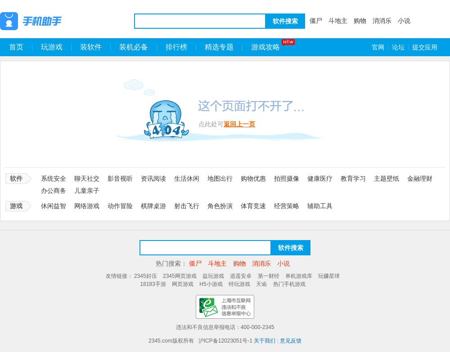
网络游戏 (86, 205)
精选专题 (219, 47)
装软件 (91, 47)
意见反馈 (291, 341)
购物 (360, 20)
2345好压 (145, 276)
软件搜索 (285, 21)
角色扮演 (220, 205)
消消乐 (382, 20)
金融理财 (419, 178)
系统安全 (53, 178)
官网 (378, 47)
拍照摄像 (286, 178)
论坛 (398, 47)
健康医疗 (320, 178)
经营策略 (286, 205)
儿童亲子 (86, 190)
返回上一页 (239, 124)
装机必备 (133, 47)
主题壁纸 (386, 178)
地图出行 (220, 178)
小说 (404, 20)
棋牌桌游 (153, 205)
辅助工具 (320, 205)
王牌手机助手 (54, 21)
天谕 (261, 284)
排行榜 (176, 47)
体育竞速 (253, 205)
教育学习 (353, 178)
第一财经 (268, 276)
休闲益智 (53, 205)
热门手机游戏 (289, 284)
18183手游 (153, 284)
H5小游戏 (210, 284)
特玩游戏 (239, 284)
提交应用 (424, 47)
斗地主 (337, 20)
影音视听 (120, 178)
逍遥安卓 (241, 276)
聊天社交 (86, 178)
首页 (16, 47)
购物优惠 (253, 178)
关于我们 (264, 341)
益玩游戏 (213, 276)
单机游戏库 (298, 276)
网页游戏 (183, 284)
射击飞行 (186, 205)
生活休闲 (186, 178)
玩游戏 (52, 47)
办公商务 (53, 190)
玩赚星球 (329, 276)
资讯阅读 (153, 178)
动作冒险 (120, 205)
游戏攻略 (265, 47)
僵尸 (316, 20)
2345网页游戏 (180, 276)
